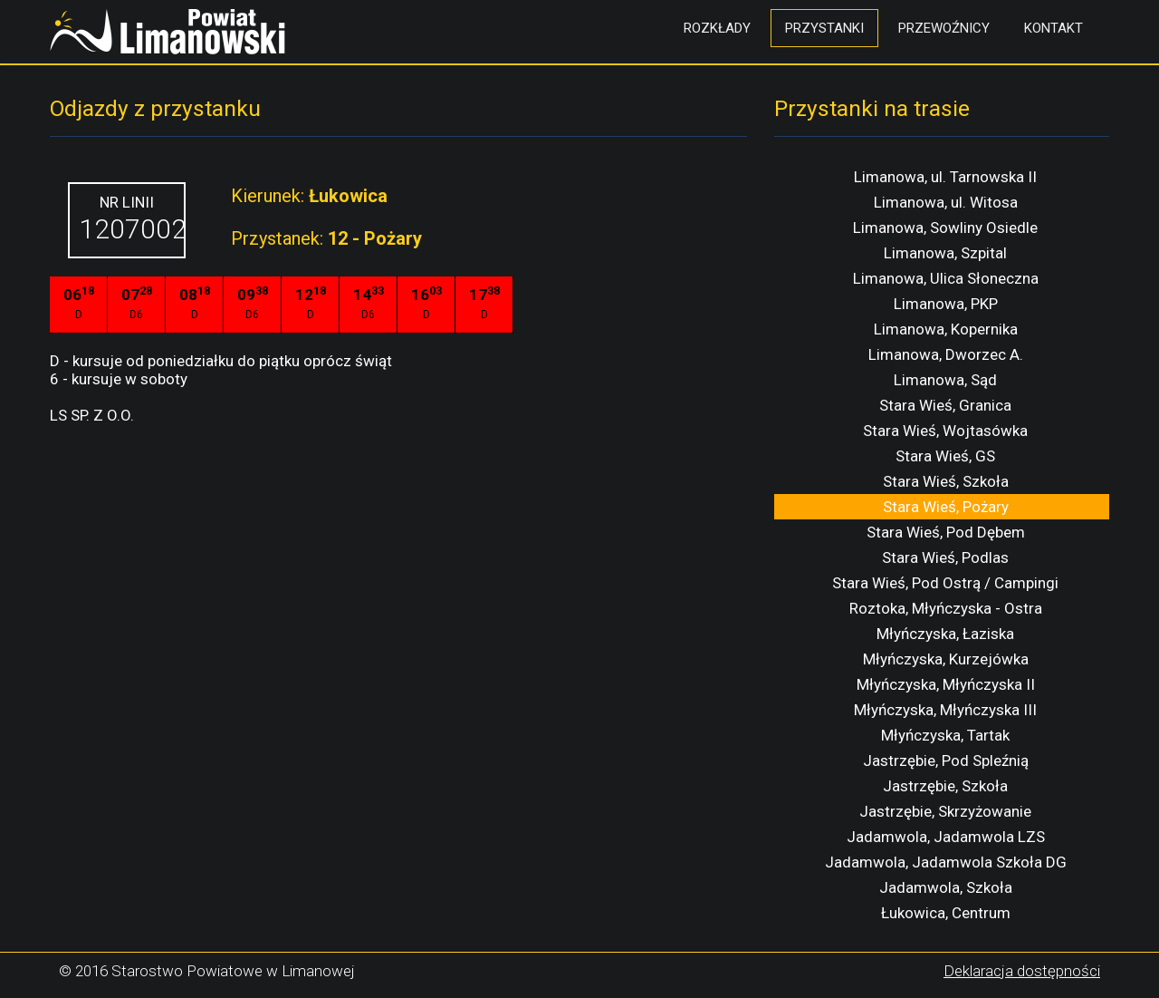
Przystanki (824, 28)
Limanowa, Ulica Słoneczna (946, 278)
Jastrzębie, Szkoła (945, 786)
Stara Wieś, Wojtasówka (945, 430)
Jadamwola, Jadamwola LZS (946, 837)
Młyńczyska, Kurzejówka (946, 659)
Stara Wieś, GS (945, 456)
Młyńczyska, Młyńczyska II (946, 684)
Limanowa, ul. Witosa (946, 202)
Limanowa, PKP (946, 304)
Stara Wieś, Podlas (945, 557)
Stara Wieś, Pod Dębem (946, 532)
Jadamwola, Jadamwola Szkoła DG (946, 862)
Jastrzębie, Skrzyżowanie (945, 811)
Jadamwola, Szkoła (945, 887)
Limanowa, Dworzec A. (945, 354)
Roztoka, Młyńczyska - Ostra (945, 608)
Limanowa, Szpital (945, 253)
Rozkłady (717, 28)
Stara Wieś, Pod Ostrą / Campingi (945, 583)
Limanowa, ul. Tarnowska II (945, 177)
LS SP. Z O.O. (92, 415)
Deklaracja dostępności (1021, 971)
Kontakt (1053, 28)
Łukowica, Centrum (946, 913)
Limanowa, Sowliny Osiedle (945, 227)
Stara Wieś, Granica (945, 405)
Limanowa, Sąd (945, 380)
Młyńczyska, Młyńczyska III (945, 710)
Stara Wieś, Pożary (946, 507)
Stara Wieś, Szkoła (946, 481)
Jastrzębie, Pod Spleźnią (946, 760)
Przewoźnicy (944, 28)
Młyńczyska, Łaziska (945, 634)
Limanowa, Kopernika (946, 329)
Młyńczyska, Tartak (945, 735)
